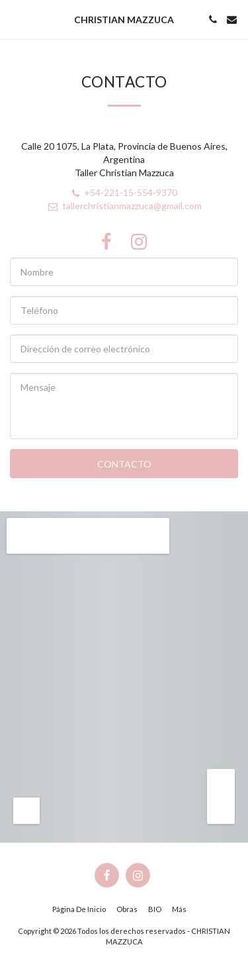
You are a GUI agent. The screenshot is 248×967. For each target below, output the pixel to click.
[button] (14, 19)
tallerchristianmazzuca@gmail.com (124, 205)
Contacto (124, 464)
